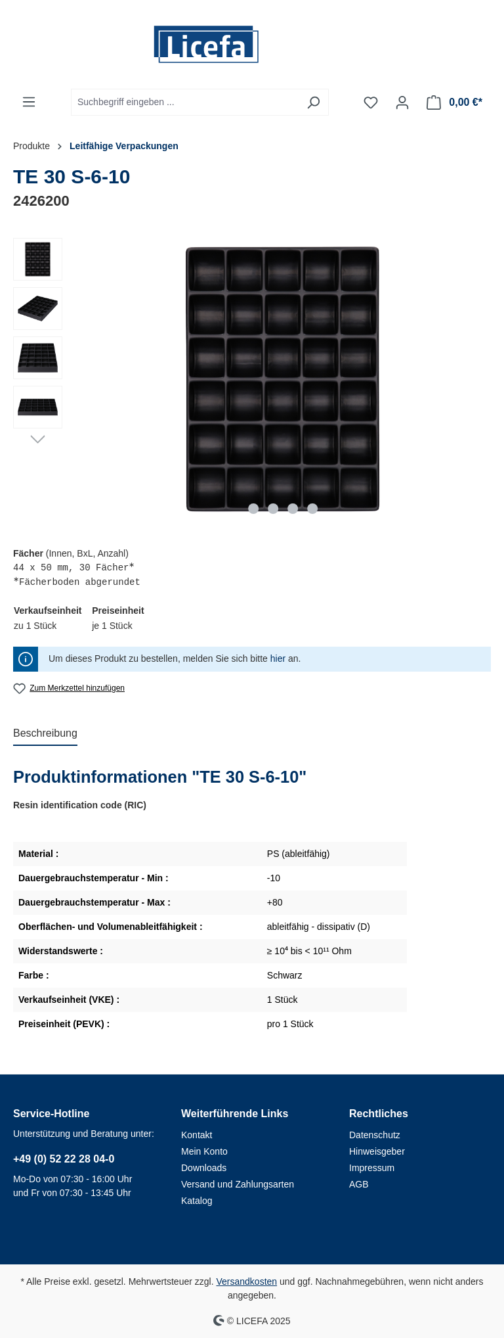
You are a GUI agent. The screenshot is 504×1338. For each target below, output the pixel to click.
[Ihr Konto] (402, 102)
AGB (359, 1184)
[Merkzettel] (371, 102)
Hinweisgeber (377, 1151)
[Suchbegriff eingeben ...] (185, 102)
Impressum (371, 1168)
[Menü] (29, 102)
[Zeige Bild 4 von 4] (312, 508)
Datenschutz (374, 1135)
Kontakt (196, 1135)
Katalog (196, 1200)
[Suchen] (313, 102)
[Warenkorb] (454, 102)
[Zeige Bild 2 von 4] (273, 508)
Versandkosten (246, 1281)
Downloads (203, 1168)
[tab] (45, 734)
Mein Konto (204, 1151)
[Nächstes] (37, 438)
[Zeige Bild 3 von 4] (292, 508)
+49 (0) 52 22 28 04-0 (63, 1159)
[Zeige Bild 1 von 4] (253, 508)
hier (277, 658)
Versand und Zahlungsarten (237, 1184)
